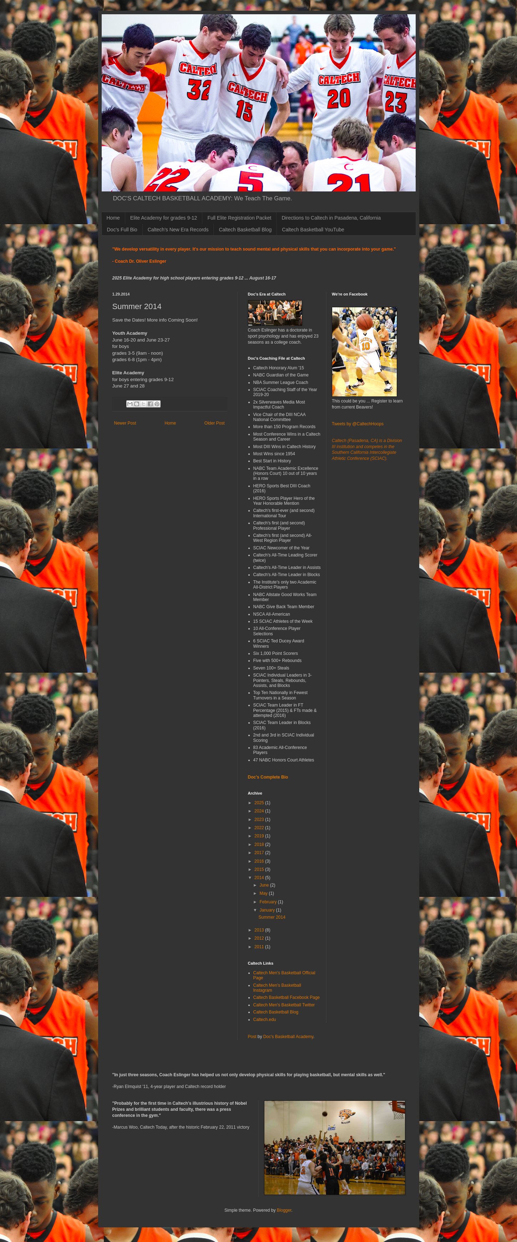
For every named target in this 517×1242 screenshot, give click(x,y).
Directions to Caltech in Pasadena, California (331, 218)
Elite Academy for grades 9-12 (163, 218)
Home (113, 218)
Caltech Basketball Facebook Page (286, 997)
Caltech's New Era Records (178, 229)
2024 (259, 811)
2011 (259, 946)
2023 (259, 819)
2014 (259, 877)
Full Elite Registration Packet (239, 218)
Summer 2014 (271, 917)
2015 (259, 869)
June (264, 885)
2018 (259, 844)
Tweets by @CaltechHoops (358, 423)
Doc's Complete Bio (268, 777)
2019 (259, 835)
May (264, 893)
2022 (259, 827)
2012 (259, 938)
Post (252, 1036)
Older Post (214, 423)
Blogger (284, 1210)
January (267, 910)
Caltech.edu (264, 1019)
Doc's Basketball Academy (288, 1036)
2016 (259, 861)
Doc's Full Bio (122, 229)
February (268, 901)
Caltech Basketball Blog (245, 229)
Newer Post (125, 423)
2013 (259, 930)
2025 (259, 802)
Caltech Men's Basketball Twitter (284, 1004)
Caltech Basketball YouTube (313, 229)
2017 (259, 852)
